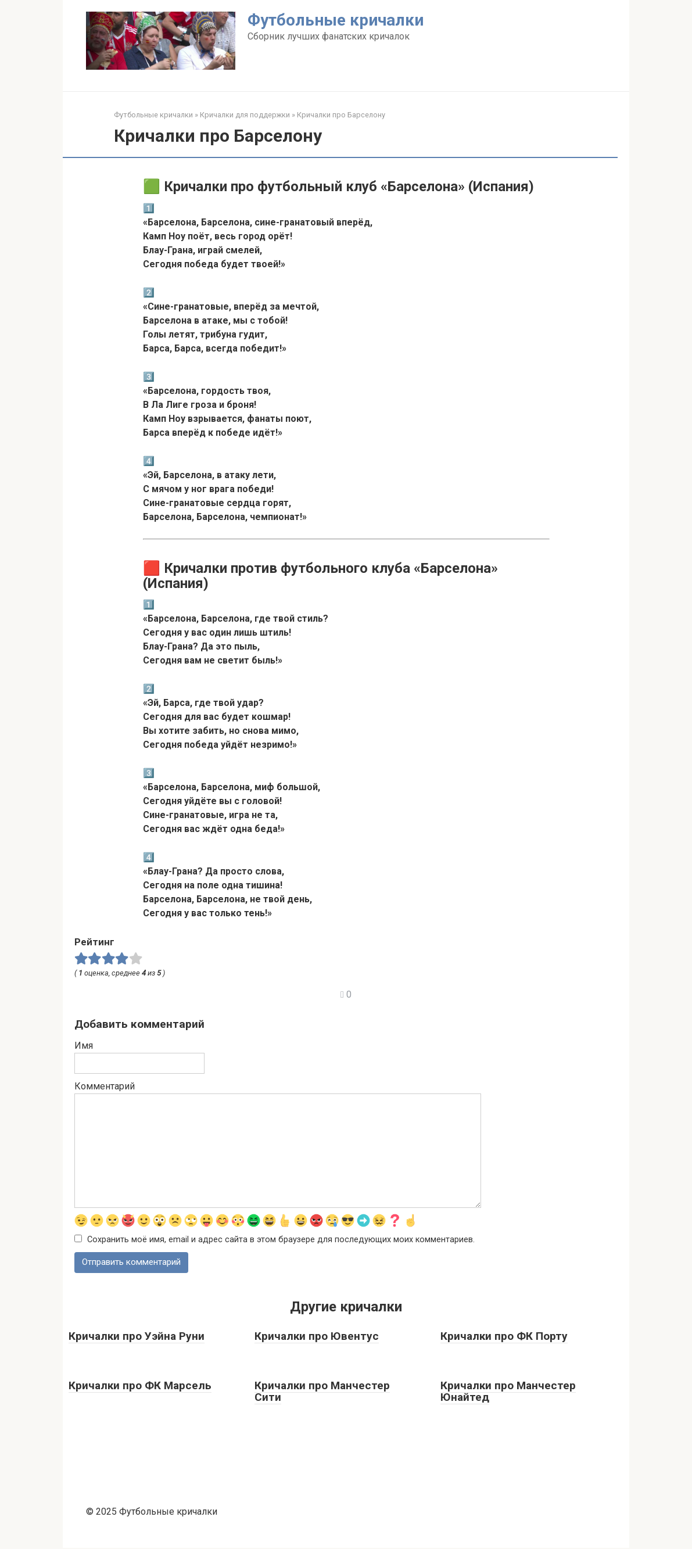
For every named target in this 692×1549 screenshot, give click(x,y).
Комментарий (104, 1086)
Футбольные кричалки (336, 20)
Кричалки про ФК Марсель (140, 1386)
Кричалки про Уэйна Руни (137, 1337)
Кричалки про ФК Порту (504, 1337)
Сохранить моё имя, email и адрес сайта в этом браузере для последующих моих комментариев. (281, 1240)
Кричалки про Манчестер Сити (322, 1392)
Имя (83, 1045)
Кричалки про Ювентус (316, 1337)
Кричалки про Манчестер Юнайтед (508, 1392)
